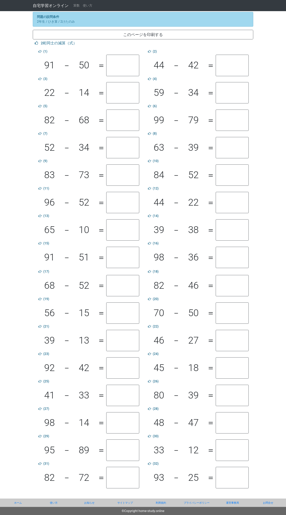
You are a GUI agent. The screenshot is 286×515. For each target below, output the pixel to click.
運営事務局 (232, 502)
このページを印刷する (143, 34)
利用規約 (161, 502)
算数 (76, 5)
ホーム (18, 502)
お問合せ (268, 502)
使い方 (87, 5)
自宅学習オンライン (51, 5)
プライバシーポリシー (197, 502)
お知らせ (89, 502)
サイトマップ (125, 502)
